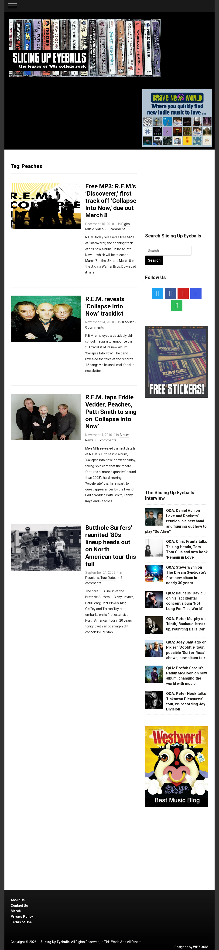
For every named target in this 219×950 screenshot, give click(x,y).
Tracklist (127, 322)
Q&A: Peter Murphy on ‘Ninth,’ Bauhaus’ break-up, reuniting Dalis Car (186, 624)
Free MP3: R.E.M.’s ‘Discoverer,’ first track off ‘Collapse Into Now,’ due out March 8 (110, 201)
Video (99, 229)
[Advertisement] (180, 186)
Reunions (92, 578)
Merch (16, 911)
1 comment (116, 229)
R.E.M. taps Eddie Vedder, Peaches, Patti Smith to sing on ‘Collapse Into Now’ (111, 412)
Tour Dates (108, 578)
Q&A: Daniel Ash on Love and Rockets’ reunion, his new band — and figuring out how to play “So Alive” (176, 521)
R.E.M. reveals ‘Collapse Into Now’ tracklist (104, 306)
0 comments (94, 327)
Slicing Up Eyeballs (55, 942)
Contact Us (19, 905)
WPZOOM (200, 947)
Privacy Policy (22, 916)
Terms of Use (21, 922)
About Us (18, 900)
